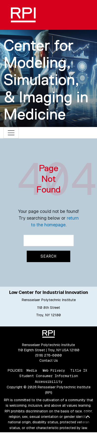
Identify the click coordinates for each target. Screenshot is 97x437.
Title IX (78, 370)
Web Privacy (54, 370)
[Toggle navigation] (11, 132)
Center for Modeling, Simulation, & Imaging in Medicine (45, 79)
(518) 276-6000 (48, 355)
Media (31, 370)
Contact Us (48, 360)
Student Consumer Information (48, 376)
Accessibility (48, 381)
